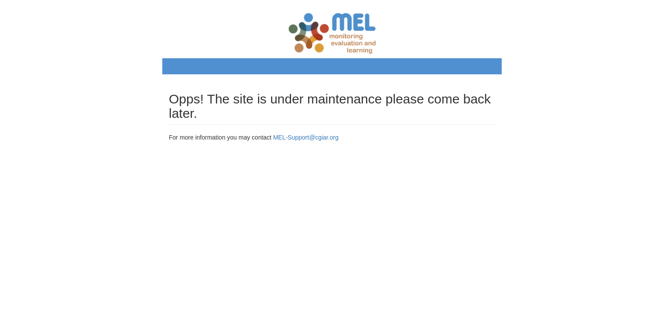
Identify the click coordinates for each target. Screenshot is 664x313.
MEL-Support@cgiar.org (306, 137)
